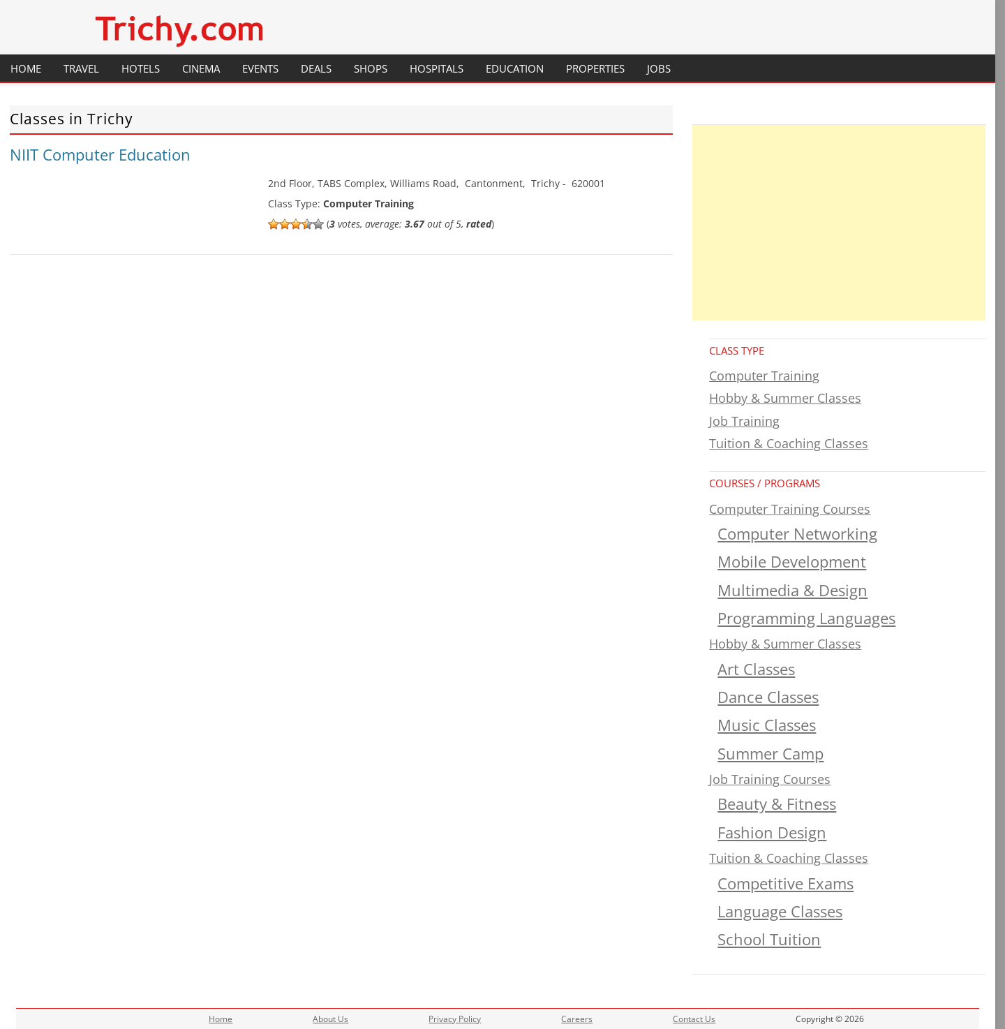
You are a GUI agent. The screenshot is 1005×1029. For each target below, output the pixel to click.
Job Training (744, 421)
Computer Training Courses (789, 509)
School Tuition (769, 939)
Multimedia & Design (792, 590)
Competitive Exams (785, 883)
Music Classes (766, 725)
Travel (81, 68)
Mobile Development (791, 561)
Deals (316, 68)
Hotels (140, 68)
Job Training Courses (770, 779)
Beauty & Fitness (776, 804)
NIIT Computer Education (100, 154)
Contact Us (694, 1019)
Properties (595, 68)
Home (25, 68)
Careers (577, 1019)
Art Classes (756, 669)
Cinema (201, 68)
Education (515, 68)
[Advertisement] (838, 222)
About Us (330, 1019)
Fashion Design (771, 832)
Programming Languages (806, 618)
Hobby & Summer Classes (785, 398)
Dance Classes (768, 697)
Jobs (659, 68)
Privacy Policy (455, 1019)
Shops (370, 68)
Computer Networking (797, 534)
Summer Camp (770, 753)
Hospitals (436, 68)
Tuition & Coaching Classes (788, 443)
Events (260, 68)
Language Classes (779, 911)
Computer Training (764, 375)
